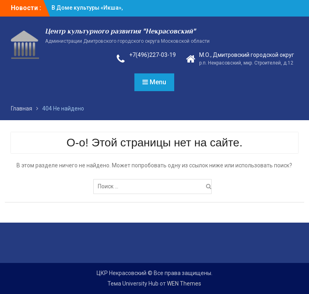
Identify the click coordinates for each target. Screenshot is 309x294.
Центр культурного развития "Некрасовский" (120, 32)
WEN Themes (184, 283)
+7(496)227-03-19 (152, 55)
